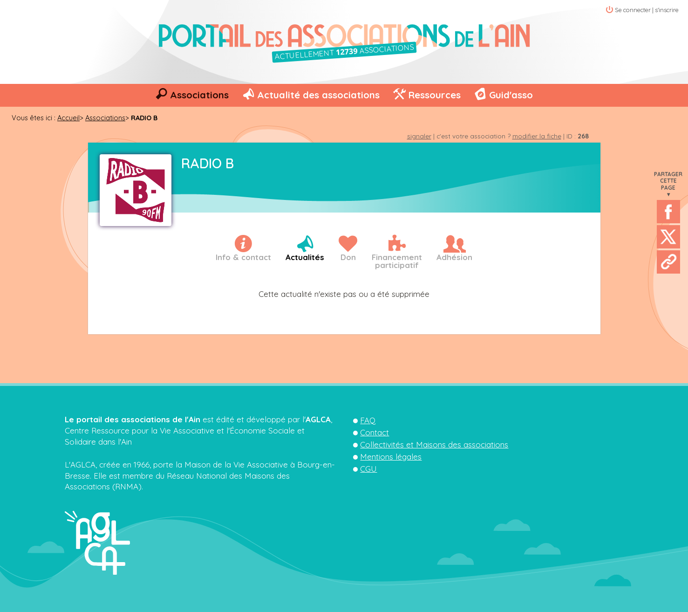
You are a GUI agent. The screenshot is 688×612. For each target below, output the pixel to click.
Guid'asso (511, 95)
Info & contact (243, 257)
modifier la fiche (536, 136)
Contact (374, 432)
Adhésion (454, 257)
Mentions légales (391, 456)
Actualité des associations (318, 95)
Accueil (68, 117)
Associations (199, 95)
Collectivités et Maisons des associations (434, 444)
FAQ (367, 420)
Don (348, 257)
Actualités (305, 257)
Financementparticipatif (397, 261)
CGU (368, 469)
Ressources (434, 95)
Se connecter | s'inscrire (647, 10)
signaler (419, 136)
